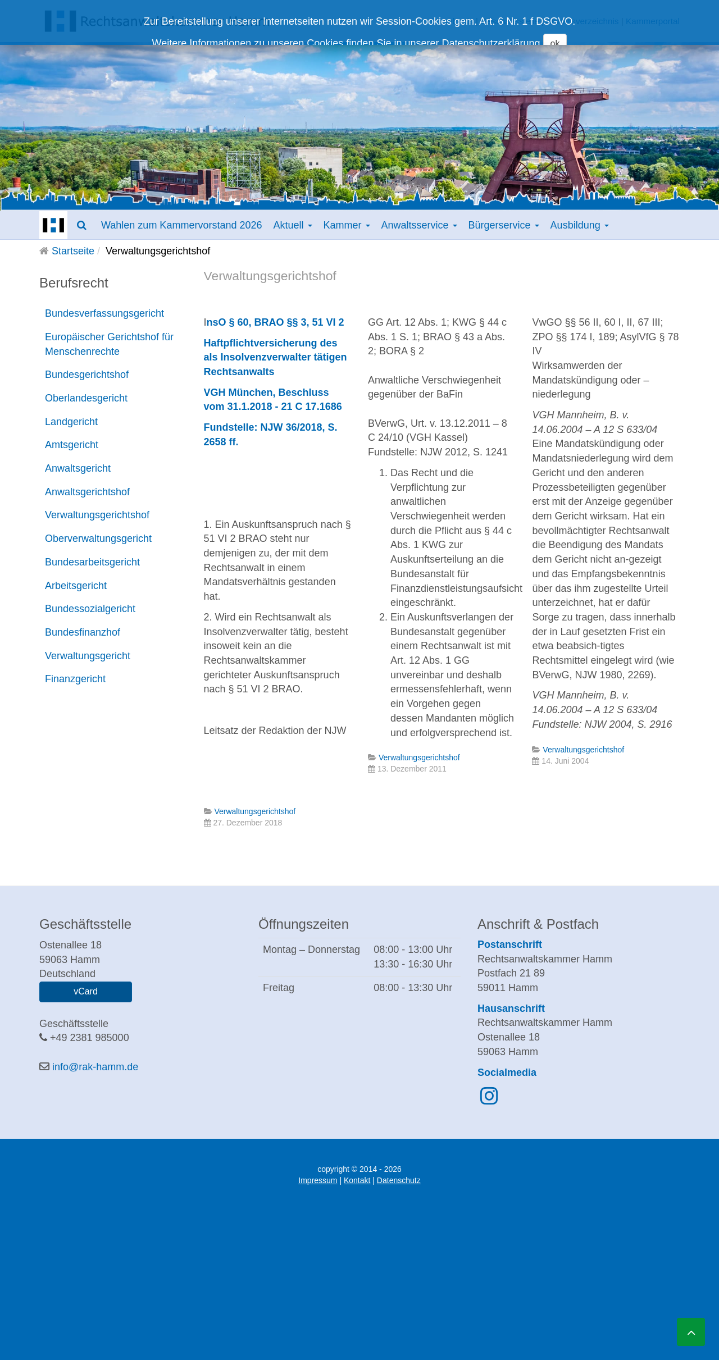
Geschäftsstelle (509, 21)
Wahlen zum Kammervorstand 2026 (181, 225)
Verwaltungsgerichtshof (97, 515)
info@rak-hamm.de (95, 1067)
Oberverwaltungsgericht (98, 538)
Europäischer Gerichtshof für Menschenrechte (109, 344)
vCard (86, 991)
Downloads (452, 21)
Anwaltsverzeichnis (581, 21)
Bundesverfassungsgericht (104, 313)
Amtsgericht (71, 444)
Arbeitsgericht (76, 585)
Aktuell (292, 225)
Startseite (73, 251)
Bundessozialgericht (90, 608)
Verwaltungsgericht (87, 655)
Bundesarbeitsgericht (92, 562)
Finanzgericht (75, 678)
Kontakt (357, 1180)
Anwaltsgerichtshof (87, 492)
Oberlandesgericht (86, 398)
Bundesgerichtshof (87, 374)
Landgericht (71, 421)
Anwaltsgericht (78, 468)
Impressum (317, 1180)
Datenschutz (399, 1180)
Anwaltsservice (419, 225)
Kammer (347, 225)
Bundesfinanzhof (82, 632)
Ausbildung (579, 225)
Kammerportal (653, 21)
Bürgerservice (503, 225)
